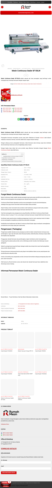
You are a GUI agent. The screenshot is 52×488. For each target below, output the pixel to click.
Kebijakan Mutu (5, 424)
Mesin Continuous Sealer (38, 68)
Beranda (10, 68)
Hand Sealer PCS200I (6, 373)
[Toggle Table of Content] (21, 154)
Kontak (38, 2)
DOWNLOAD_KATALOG (16, 95)
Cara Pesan (33, 2)
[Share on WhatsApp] (19, 119)
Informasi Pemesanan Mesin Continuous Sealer (12, 161)
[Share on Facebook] (21, 119)
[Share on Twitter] (23, 119)
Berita (28, 2)
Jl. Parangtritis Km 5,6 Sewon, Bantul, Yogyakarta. (28, 303)
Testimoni (15, 2)
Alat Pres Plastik (26, 68)
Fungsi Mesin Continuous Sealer (8, 158)
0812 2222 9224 (6, 108)
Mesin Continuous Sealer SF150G (7, 398)
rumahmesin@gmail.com (26, 12)
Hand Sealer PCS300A (41, 373)
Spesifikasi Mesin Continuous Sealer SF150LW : (13, 156)
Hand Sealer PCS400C (6, 351)
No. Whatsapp (26, 462)
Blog (24, 2)
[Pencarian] (50, 7)
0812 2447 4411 (6, 110)
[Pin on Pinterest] (28, 119)
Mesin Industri (16, 68)
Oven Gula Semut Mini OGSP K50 (25, 374)
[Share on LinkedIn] (31, 119)
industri (42, 137)
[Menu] (2, 7)
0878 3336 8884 (7, 111)
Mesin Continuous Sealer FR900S (24, 398)
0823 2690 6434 (21, 308)
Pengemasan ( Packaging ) (7, 159)
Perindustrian (39, 83)
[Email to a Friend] (26, 119)
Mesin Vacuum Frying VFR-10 (25, 351)
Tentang (21, 2)
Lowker (42, 2)
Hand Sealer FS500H (40, 351)
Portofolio (10, 2)
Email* (26, 468)
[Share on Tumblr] (33, 119)
